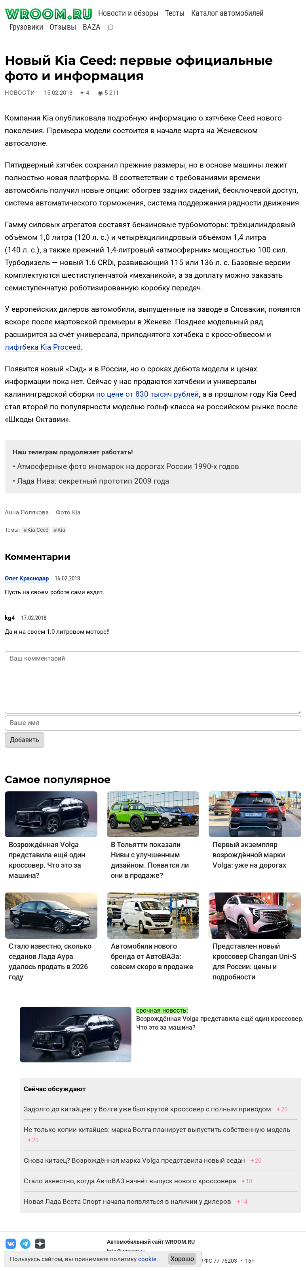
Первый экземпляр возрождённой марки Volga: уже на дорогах (249, 854)
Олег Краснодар (27, 578)
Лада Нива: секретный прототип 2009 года (93, 481)
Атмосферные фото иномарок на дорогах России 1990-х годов (128, 466)
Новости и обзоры (128, 13)
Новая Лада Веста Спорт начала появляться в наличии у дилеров (127, 1201)
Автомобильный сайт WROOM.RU (151, 1242)
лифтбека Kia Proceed (43, 347)
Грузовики (26, 27)
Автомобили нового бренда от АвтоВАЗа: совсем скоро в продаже (152, 956)
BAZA (92, 27)
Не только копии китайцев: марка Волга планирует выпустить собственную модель (157, 1130)
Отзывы (62, 27)
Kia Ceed (36, 530)
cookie (147, 1259)
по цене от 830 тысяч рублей (147, 394)
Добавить (24, 740)
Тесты (175, 13)
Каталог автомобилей (227, 13)
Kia (59, 530)
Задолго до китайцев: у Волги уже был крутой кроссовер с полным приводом (147, 1109)
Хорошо (182, 1259)
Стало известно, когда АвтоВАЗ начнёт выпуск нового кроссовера (130, 1181)
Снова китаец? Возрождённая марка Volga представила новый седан (134, 1160)
